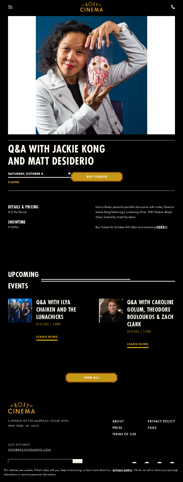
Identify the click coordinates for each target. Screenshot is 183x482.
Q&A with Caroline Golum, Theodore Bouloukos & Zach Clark (150, 313)
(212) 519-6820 (19, 444)
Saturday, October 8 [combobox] (25, 174)
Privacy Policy (161, 421)
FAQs (152, 428)
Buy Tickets (97, 177)
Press (117, 428)
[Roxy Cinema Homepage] (91, 7)
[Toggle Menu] (10, 6)
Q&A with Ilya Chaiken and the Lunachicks (56, 309)
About (118, 421)
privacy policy (122, 471)
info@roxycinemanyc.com (29, 449)
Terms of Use (124, 434)
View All (91, 377)
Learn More (47, 337)
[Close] (176, 472)
